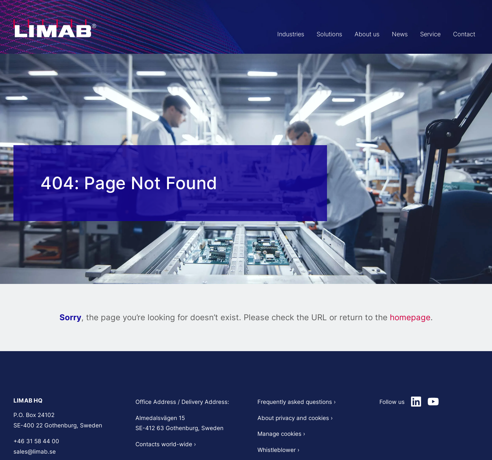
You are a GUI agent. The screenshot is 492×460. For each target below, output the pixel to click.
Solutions (310, 34)
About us (352, 34)
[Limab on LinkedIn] (416, 401)
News (390, 34)
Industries (268, 34)
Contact (462, 34)
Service (425, 34)
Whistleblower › (279, 450)
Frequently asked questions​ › (296, 402)
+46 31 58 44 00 (36, 441)
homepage (410, 317)
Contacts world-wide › (165, 444)
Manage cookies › (281, 433)
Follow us (392, 402)
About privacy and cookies (293, 418)
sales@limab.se (34, 451)
